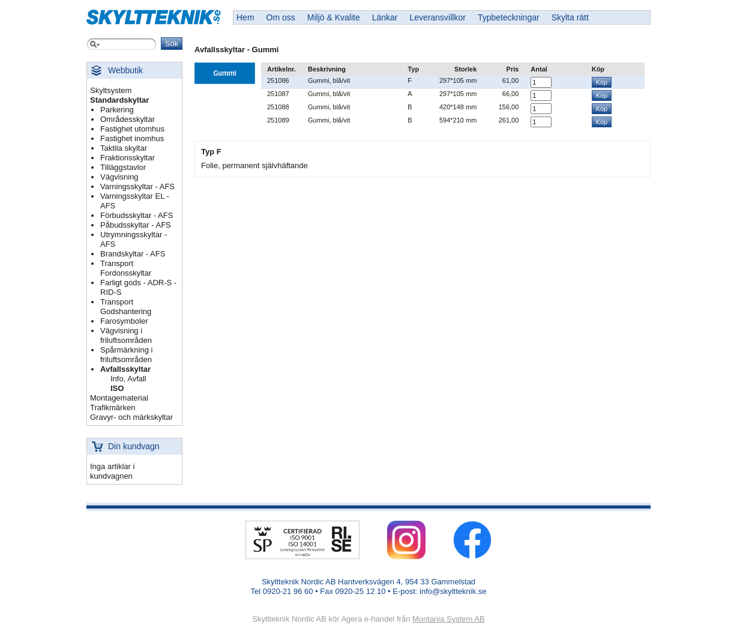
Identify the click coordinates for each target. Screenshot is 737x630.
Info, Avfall (128, 378)
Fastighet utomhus (132, 128)
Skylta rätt (570, 17)
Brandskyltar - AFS (132, 253)
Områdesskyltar (127, 119)
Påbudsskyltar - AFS (135, 224)
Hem (245, 17)
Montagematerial (119, 397)
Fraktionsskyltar (127, 157)
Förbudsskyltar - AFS (136, 215)
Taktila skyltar (123, 148)
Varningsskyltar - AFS (137, 186)
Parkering (117, 109)
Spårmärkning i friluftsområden (126, 354)
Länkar (385, 17)
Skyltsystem (110, 90)
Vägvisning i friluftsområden (126, 335)
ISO (117, 388)
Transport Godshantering (125, 306)
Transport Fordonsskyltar (125, 268)
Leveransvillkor (438, 17)
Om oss (280, 17)
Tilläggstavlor (123, 167)
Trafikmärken (112, 407)
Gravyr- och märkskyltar (131, 417)
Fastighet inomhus (132, 138)
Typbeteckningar (509, 17)
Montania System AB (448, 618)
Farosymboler (124, 321)
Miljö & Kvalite (333, 17)
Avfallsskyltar (125, 369)
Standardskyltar (119, 99)
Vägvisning (119, 176)
